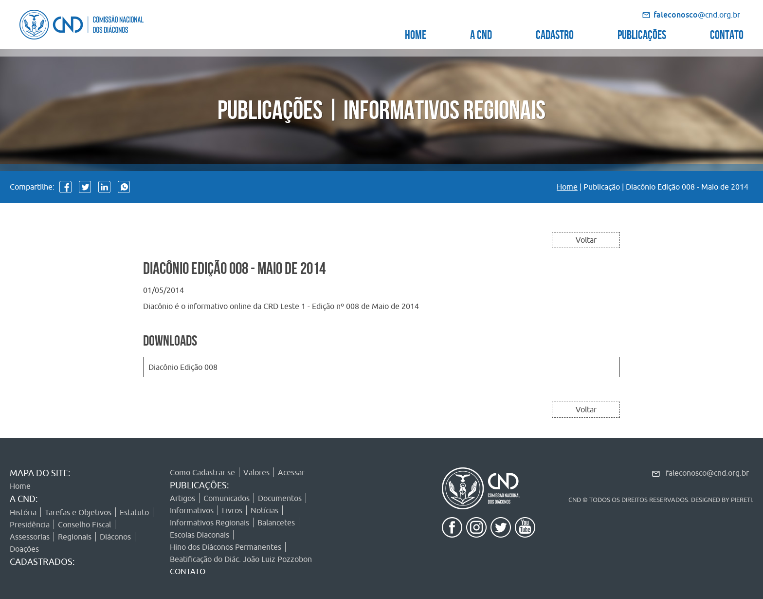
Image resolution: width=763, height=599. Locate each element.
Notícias (264, 510)
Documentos (280, 498)
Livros (232, 510)
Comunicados (226, 498)
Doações (24, 548)
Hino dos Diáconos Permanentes (225, 546)
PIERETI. (742, 499)
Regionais (74, 536)
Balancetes (276, 522)
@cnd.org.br (697, 14)
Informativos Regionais (209, 522)
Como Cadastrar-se (202, 472)
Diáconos (115, 536)
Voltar (586, 239)
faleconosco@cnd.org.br (707, 472)
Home (567, 186)
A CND (481, 33)
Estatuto (134, 512)
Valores (256, 472)
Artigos (182, 498)
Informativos (192, 510)
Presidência (30, 524)
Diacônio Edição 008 (183, 367)
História (23, 512)
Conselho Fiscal (84, 524)
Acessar (291, 472)
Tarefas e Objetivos (78, 512)
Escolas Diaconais (199, 534)
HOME (415, 33)
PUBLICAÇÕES (642, 33)
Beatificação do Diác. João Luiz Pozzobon (241, 559)
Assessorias (30, 536)
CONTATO (727, 33)
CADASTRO (555, 33)
